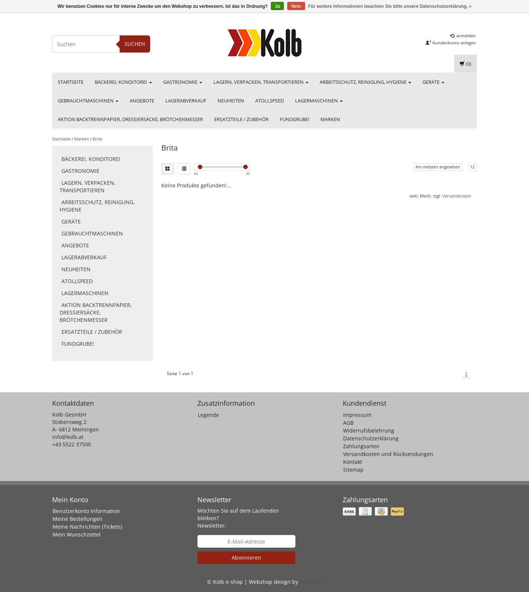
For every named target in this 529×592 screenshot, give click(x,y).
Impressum (357, 414)
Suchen (134, 43)
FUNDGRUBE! (294, 119)
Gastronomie (182, 82)
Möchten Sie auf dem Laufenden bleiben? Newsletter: (238, 518)
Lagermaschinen (319, 100)
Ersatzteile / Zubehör (241, 119)
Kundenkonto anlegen (450, 42)
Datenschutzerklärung (371, 438)
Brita (97, 139)
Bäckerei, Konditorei (123, 82)
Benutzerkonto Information (86, 511)
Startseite (70, 82)
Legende (208, 414)
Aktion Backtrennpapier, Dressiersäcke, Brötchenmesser (130, 119)
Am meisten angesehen (437, 167)
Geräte (433, 82)
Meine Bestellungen (77, 518)
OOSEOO (311, 581)
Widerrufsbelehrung (368, 430)
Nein (296, 6)
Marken (330, 119)
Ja (277, 6)
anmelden (463, 35)
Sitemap (353, 469)
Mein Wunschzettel (77, 534)
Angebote (142, 100)
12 (472, 167)
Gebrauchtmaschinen (88, 100)
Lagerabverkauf (185, 100)
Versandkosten (456, 196)
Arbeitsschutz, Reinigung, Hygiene (365, 82)
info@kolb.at (67, 436)
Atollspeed (269, 100)
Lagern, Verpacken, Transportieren (260, 82)
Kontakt (352, 461)
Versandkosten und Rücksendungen (388, 454)
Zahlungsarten (361, 446)
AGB (348, 422)
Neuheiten (231, 100)
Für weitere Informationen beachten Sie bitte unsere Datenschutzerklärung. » (390, 6)
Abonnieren (246, 557)
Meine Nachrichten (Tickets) (87, 526)
